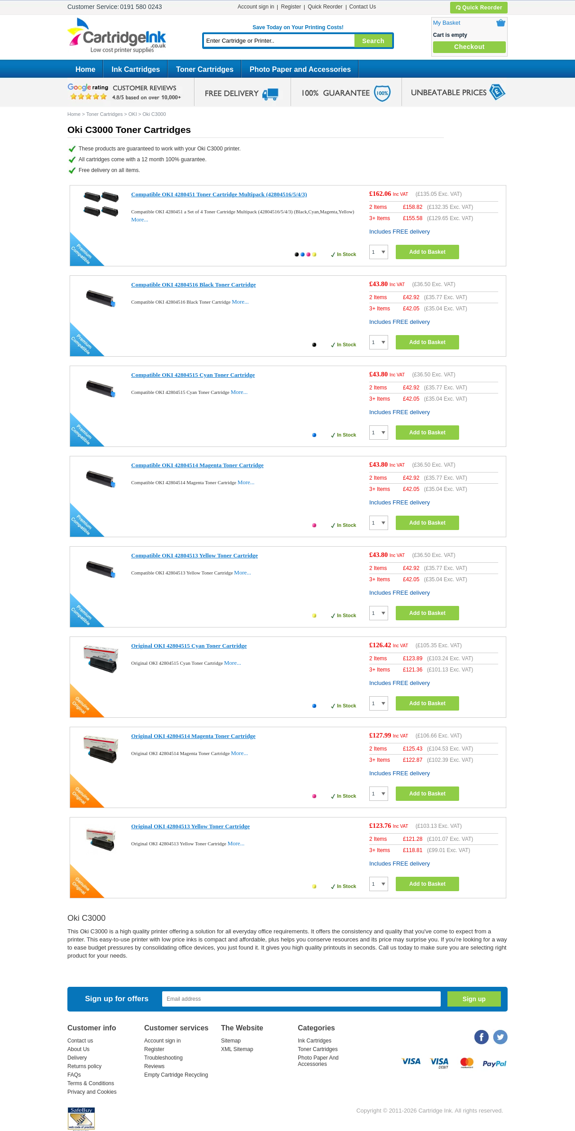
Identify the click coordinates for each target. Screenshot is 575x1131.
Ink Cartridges (135, 69)
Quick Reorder (478, 7)
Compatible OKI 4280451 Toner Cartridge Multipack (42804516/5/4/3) (219, 194)
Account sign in (256, 7)
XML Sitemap (237, 1049)
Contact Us (362, 7)
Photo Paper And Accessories (318, 1061)
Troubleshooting (163, 1058)
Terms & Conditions (90, 1083)
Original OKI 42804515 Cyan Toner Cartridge (189, 645)
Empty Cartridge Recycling (176, 1075)
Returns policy (84, 1066)
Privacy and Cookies (91, 1092)
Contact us (80, 1041)
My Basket (446, 22)
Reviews (154, 1066)
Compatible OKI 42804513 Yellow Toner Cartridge (194, 555)
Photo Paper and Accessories (300, 69)
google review (125, 92)
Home (85, 69)
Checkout (469, 46)
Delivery (77, 1058)
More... (139, 219)
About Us (78, 1049)
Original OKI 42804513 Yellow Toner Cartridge (190, 826)
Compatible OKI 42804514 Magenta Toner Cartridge (197, 465)
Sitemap (231, 1041)
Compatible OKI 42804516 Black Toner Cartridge (193, 284)
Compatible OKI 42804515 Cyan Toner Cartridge (193, 374)
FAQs (74, 1075)
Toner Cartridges (205, 69)
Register (291, 7)
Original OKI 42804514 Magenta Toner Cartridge (193, 736)
